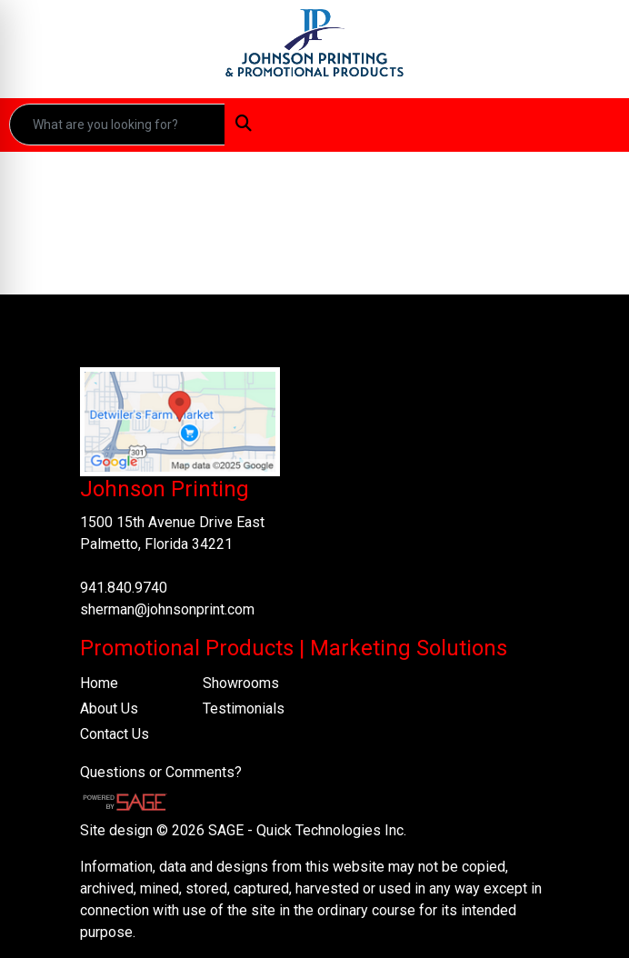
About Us (109, 708)
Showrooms (241, 683)
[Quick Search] (117, 124)
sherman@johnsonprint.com (167, 609)
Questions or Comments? (161, 772)
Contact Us (114, 734)
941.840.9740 (123, 587)
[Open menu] (592, 124)
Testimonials (244, 708)
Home (99, 683)
